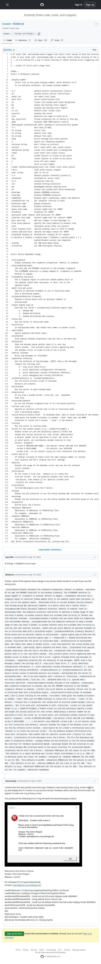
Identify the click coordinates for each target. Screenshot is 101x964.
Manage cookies (79, 950)
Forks (57, 40)
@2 (89, 787)
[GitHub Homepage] (42, 956)
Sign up (90, 4)
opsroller (9, 557)
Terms (18, 950)
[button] (39, 34)
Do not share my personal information (50, 952)
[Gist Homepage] (42, 4)
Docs (60, 950)
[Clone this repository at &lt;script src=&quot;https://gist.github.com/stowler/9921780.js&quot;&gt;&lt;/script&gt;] (25, 34)
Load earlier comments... (50, 549)
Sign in (78, 4)
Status (41, 950)
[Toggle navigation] (7, 4)
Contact (67, 950)
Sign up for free (14, 933)
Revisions (23, 40)
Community (51, 950)
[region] (50, 298)
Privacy (25, 950)
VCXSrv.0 (18, 23)
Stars (41, 40)
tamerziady (10, 781)
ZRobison (9, 574)
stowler (6, 23)
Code (7, 40)
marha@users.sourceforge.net (27, 885)
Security (34, 950)
